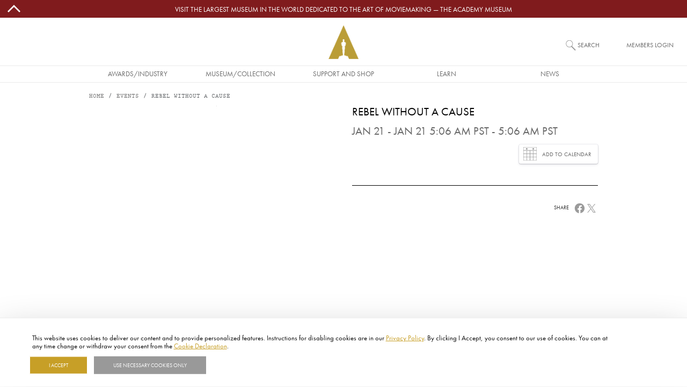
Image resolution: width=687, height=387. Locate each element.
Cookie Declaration (200, 345)
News (549, 73)
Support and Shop (343, 73)
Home (96, 96)
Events (127, 96)
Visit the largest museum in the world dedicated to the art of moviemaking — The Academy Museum (343, 9)
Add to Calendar (557, 153)
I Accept (58, 365)
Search (589, 45)
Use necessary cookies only (150, 365)
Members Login (650, 45)
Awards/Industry (137, 73)
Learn (446, 73)
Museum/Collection (240, 73)
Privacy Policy (405, 337)
